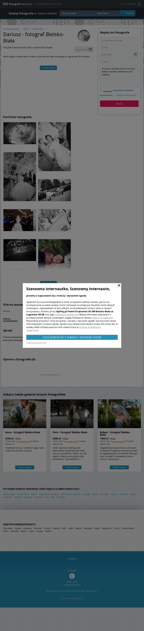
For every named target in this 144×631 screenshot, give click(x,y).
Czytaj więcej (32, 330)
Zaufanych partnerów (66, 314)
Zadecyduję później (36, 342)
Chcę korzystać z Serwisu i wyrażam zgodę (72, 337)
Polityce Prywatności (102, 317)
